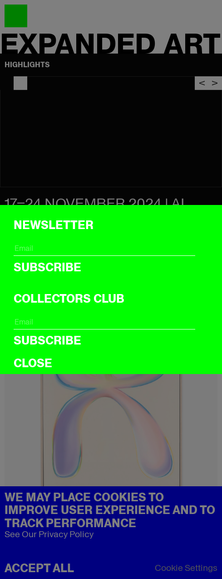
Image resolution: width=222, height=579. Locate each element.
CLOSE (33, 363)
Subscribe (47, 267)
